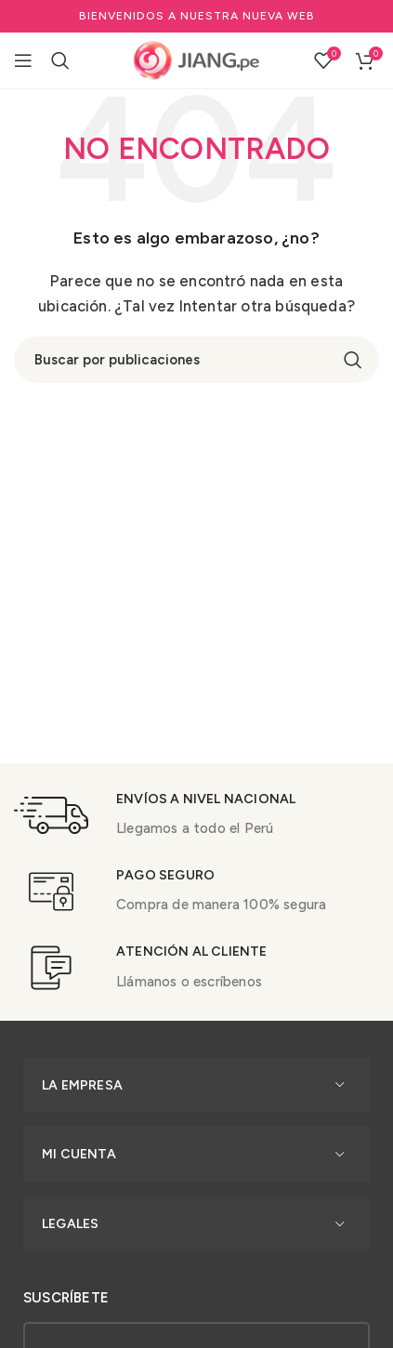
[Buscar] (60, 60)
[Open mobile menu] (23, 60)
